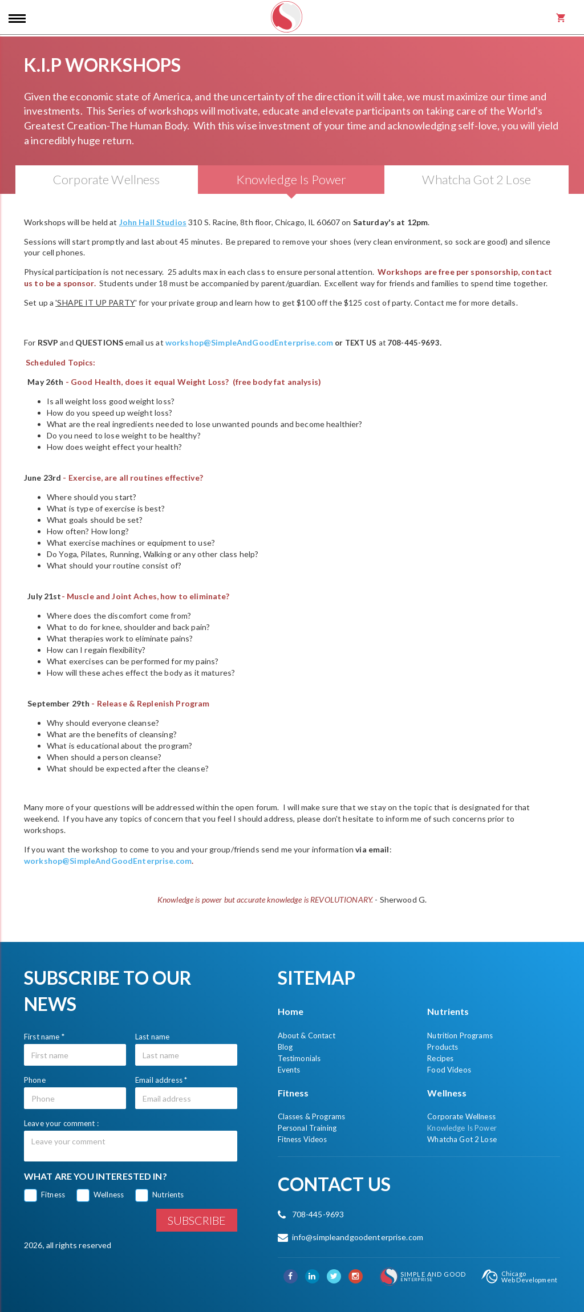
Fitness (53, 1194)
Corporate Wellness (461, 1116)
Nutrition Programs (460, 1035)
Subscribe (197, 1220)
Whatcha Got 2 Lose (462, 1139)
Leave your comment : (61, 1123)
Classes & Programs (312, 1116)
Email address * (161, 1079)
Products (442, 1046)
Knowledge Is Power (462, 1127)
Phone (35, 1079)
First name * (44, 1036)
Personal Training (307, 1127)
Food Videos (449, 1069)
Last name (152, 1036)
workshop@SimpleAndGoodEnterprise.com (249, 342)
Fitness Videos (302, 1139)
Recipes (440, 1058)
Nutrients (168, 1194)
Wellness (109, 1194)
